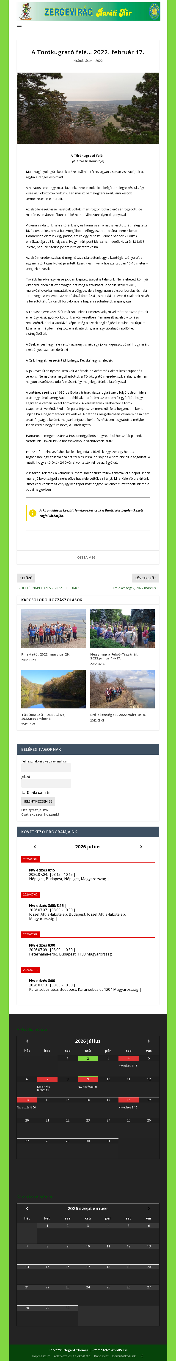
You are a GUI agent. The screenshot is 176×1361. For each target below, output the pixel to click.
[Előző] (34, 846)
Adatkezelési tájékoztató (72, 1356)
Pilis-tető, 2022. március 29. (45, 654)
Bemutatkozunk (124, 1356)
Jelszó (25, 776)
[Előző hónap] (27, 1041)
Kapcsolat (101, 1356)
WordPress (119, 1350)
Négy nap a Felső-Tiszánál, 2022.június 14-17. (114, 656)
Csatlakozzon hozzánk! (40, 814)
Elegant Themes (75, 1350)
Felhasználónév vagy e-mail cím (44, 761)
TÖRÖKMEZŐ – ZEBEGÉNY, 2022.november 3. (43, 717)
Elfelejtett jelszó (34, 810)
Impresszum (41, 1356)
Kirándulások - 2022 (88, 60)
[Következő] (141, 846)
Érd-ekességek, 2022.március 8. (118, 715)
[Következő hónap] (149, 1041)
